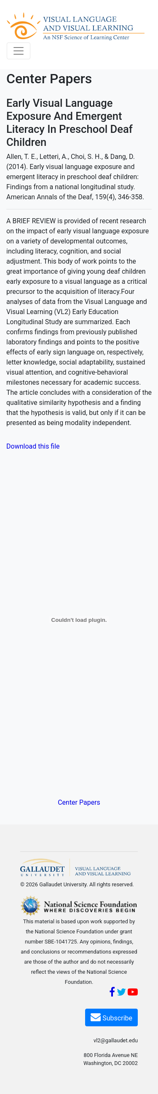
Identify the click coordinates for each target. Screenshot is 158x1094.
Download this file (33, 446)
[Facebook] (112, 993)
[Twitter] (121, 993)
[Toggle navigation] (18, 50)
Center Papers (79, 802)
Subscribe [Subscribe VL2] (111, 1017)
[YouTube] (133, 993)
